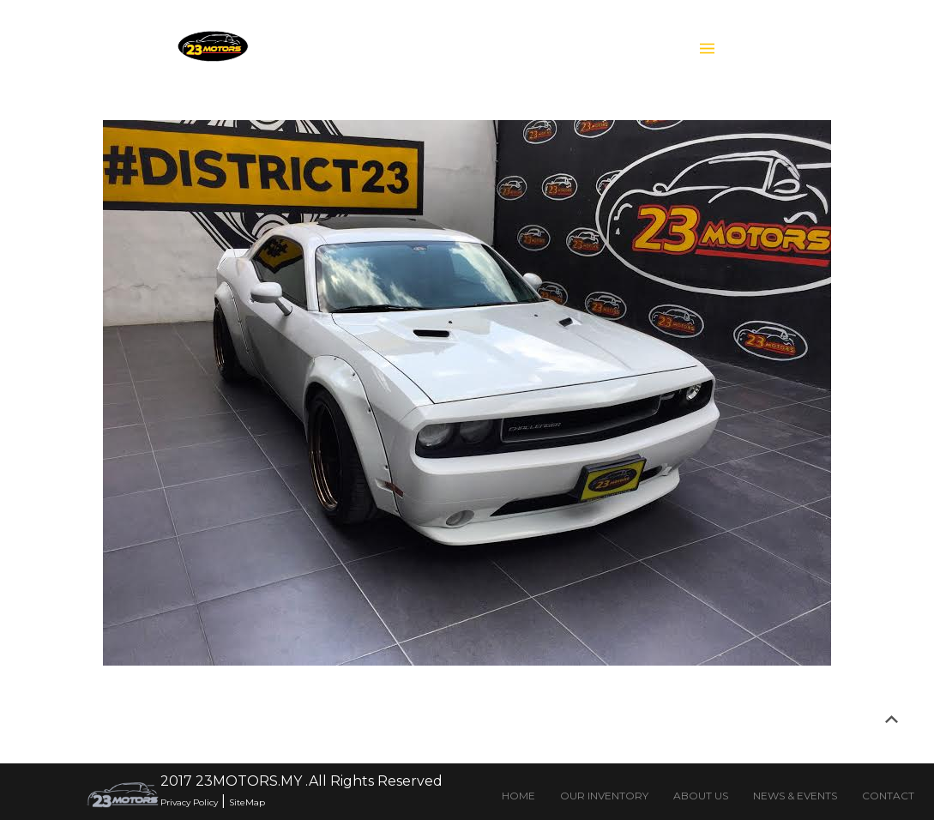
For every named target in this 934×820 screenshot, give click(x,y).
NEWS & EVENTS (795, 795)
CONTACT (888, 795)
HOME (518, 795)
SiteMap (247, 802)
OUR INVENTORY (604, 795)
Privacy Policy (189, 802)
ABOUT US (700, 795)
